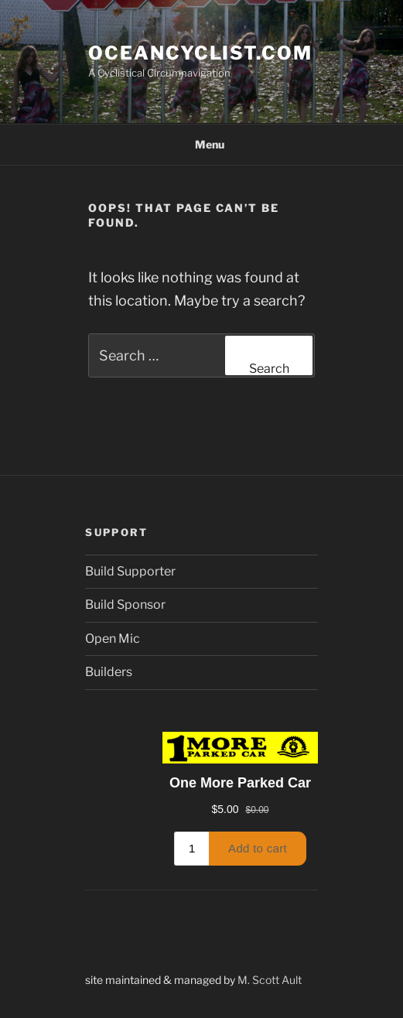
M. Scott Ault (269, 979)
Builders (108, 671)
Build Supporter (130, 571)
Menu (201, 144)
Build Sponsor (125, 604)
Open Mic (112, 638)
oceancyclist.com (200, 53)
